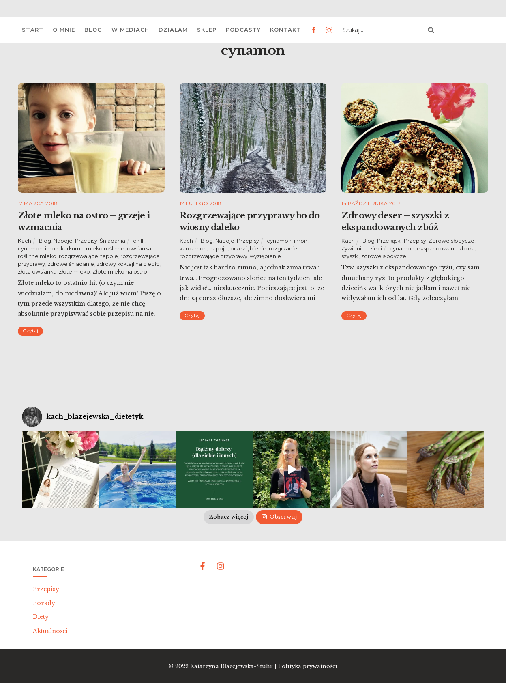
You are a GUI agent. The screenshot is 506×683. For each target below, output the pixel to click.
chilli (138, 241)
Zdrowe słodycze (451, 241)
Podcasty (243, 29)
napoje (218, 249)
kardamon (193, 249)
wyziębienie (265, 256)
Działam (173, 29)
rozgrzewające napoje (88, 256)
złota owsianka (37, 272)
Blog (93, 29)
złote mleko (74, 272)
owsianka (139, 249)
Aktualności (50, 631)
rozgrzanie (283, 249)
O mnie (64, 29)
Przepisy (86, 241)
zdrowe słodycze (383, 256)
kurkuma (72, 249)
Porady (44, 603)
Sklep (207, 29)
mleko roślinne (105, 249)
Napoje (63, 241)
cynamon (30, 249)
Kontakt (285, 29)
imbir (51, 249)
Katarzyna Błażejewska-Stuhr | (234, 666)
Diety (41, 617)
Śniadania (112, 241)
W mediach (130, 29)
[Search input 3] (383, 30)
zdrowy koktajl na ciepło (128, 264)
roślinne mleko (37, 256)
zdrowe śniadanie (70, 264)
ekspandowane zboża (446, 249)
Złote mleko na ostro (119, 272)
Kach (24, 241)
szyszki (350, 256)
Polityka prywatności (307, 666)
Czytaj (30, 330)
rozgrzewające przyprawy (213, 256)
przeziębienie (248, 249)
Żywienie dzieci (361, 249)
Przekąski (389, 241)
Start (32, 29)
